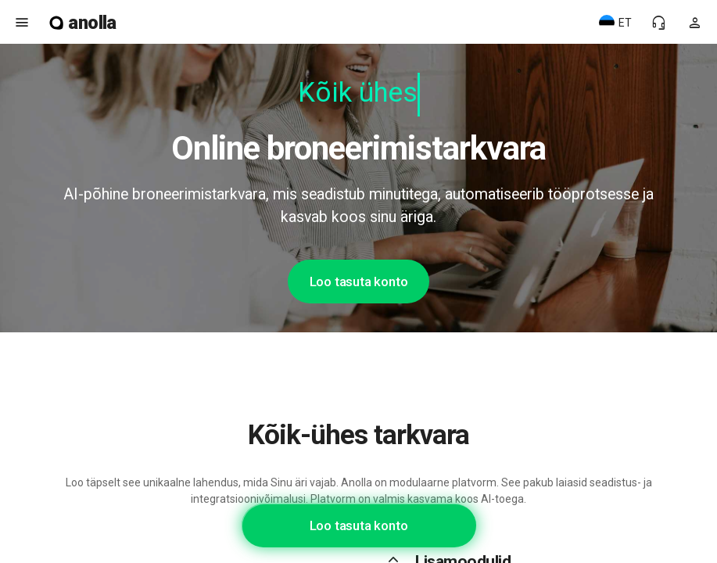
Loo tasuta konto (359, 281)
